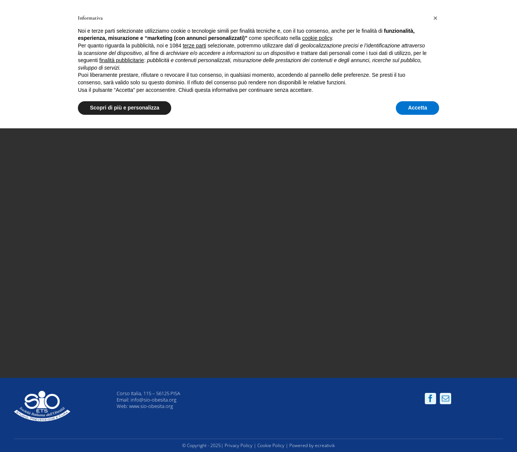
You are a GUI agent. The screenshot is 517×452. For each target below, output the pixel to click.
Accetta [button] (417, 108)
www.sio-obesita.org (151, 406)
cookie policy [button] (317, 38)
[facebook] (430, 398)
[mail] (445, 398)
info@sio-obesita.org (153, 399)
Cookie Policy (270, 445)
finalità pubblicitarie (121, 60)
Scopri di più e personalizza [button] (124, 108)
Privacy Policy (238, 445)
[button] (435, 18)
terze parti (194, 46)
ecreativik (325, 445)
